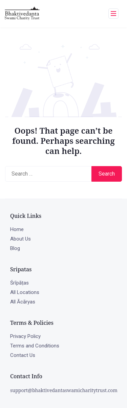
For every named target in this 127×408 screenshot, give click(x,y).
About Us (20, 239)
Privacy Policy (25, 336)
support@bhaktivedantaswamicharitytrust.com (64, 390)
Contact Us (22, 355)
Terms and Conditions (34, 346)
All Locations (24, 292)
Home (17, 229)
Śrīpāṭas (19, 283)
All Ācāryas (22, 302)
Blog (15, 248)
